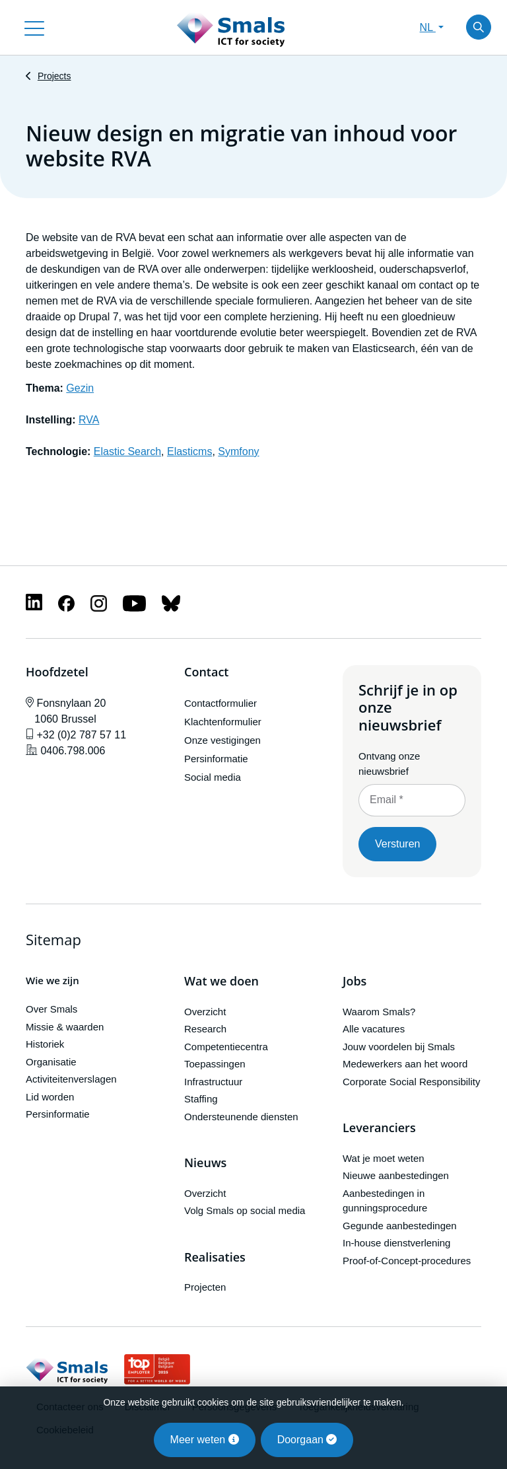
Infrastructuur (213, 1081)
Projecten (205, 1287)
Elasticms (189, 451)
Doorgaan (307, 1439)
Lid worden (50, 1096)
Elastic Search (127, 451)
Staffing (201, 1098)
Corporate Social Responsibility (411, 1081)
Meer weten (204, 1439)
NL (428, 27)
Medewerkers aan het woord (405, 1063)
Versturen (397, 843)
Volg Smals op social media (244, 1210)
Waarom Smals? (379, 1011)
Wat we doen (221, 981)
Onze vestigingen (222, 740)
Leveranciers (379, 1128)
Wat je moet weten (383, 1158)
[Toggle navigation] (34, 27)
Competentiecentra (226, 1046)
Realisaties (215, 1257)
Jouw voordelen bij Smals (399, 1046)
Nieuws (205, 1163)
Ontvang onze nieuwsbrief (389, 763)
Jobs (354, 981)
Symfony (238, 451)
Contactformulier (220, 703)
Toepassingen (215, 1063)
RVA (89, 419)
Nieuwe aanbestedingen (396, 1175)
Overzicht (205, 1011)
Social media (212, 777)
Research (205, 1028)
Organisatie (51, 1061)
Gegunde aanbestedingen (400, 1225)
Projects (54, 76)
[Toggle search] (478, 27)
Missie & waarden (65, 1026)
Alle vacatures (374, 1028)
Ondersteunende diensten (241, 1116)
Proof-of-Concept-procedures (407, 1260)
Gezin (80, 388)
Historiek (45, 1044)
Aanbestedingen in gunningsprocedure (385, 1201)
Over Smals (51, 1009)
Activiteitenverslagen (71, 1079)
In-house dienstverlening (396, 1242)
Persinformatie (216, 758)
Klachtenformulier (222, 721)
